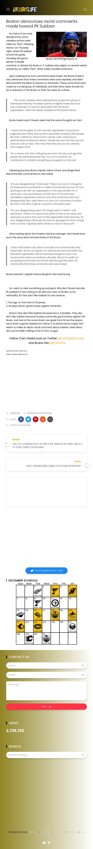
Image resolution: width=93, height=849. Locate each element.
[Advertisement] (46, 384)
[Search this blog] (46, 755)
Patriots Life (72, 832)
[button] (21, 419)
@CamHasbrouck (70, 338)
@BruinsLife (57, 343)
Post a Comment (20, 425)
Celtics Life (46, 832)
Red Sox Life (59, 832)
